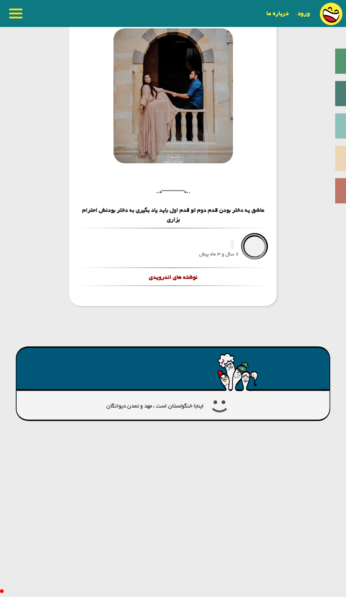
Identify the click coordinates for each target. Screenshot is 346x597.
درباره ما (277, 13)
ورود (303, 13)
